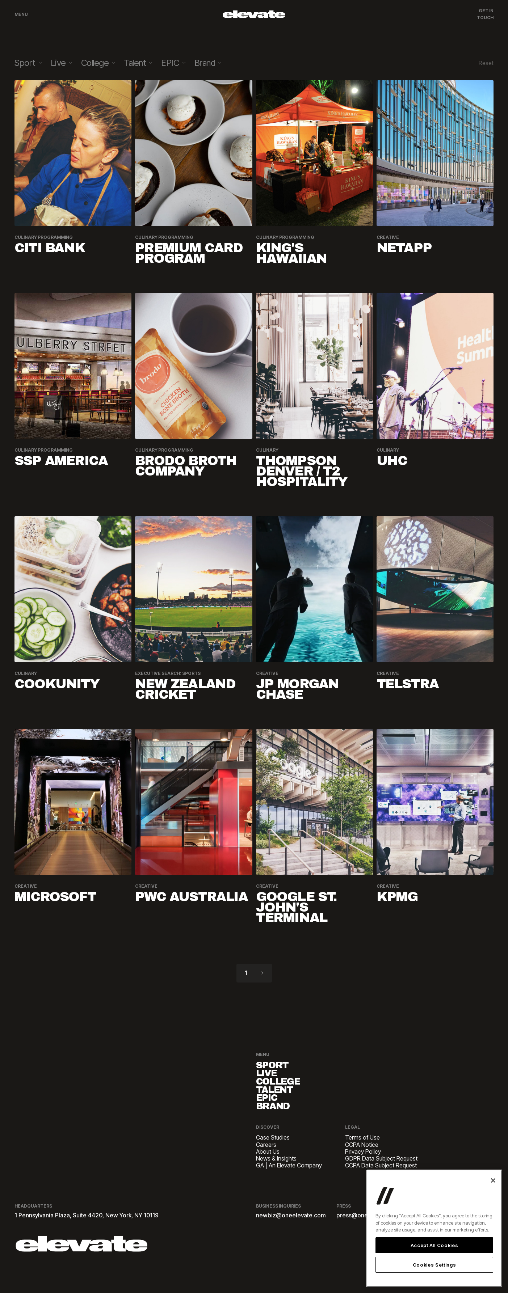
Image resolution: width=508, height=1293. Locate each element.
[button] (28, 63)
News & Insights (276, 1179)
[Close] (493, 1180)
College (288, 1090)
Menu (21, 14)
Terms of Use (362, 1159)
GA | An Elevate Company (289, 1186)
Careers (266, 1166)
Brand (280, 1126)
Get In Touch (485, 14)
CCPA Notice (361, 1166)
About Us (268, 1173)
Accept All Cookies (434, 1245)
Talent (283, 1102)
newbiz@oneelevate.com (291, 1236)
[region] (434, 1228)
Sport (279, 1067)
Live (271, 1079)
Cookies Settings (434, 1265)
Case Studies (273, 1159)
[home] (254, 14)
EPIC (272, 1114)
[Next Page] (262, 973)
